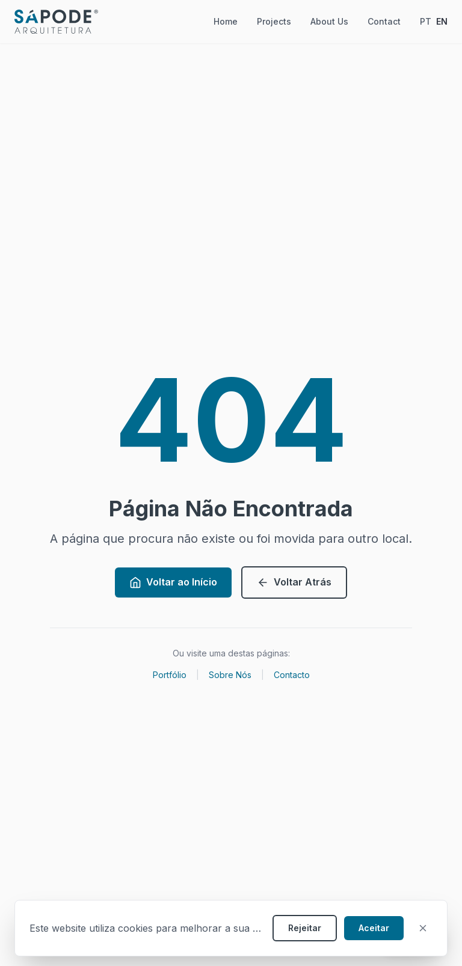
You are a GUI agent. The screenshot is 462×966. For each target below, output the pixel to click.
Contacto (292, 675)
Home (226, 21)
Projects (274, 21)
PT (425, 21)
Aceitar (374, 928)
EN (442, 21)
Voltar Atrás (294, 582)
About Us (329, 21)
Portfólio (169, 675)
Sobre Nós (230, 675)
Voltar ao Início (173, 582)
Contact (384, 21)
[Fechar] (423, 928)
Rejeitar (304, 928)
